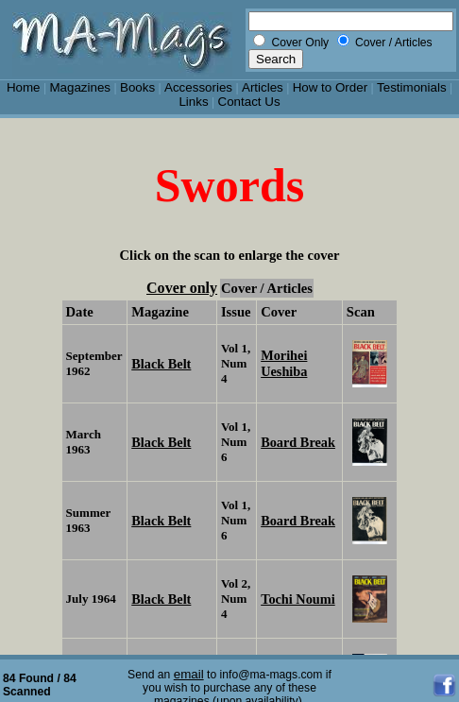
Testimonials (412, 87)
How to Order (330, 87)
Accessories (198, 87)
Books (137, 87)
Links (193, 101)
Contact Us (249, 101)
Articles (262, 87)
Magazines (79, 87)
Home (24, 87)
